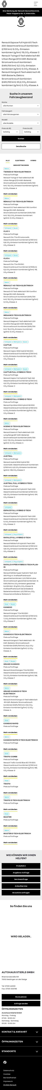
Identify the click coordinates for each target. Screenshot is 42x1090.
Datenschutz (8, 1070)
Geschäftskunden (21, 165)
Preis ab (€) (6, 128)
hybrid (33, 160)
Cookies (6, 1074)
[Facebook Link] (5, 1062)
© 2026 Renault (9, 1085)
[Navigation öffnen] (37, 4)
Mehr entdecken (10, 194)
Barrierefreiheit (9, 1077)
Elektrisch (20, 160)
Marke (4, 102)
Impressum (8, 1081)
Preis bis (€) (27, 128)
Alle (8, 160)
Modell (4, 119)
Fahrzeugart (7, 111)
